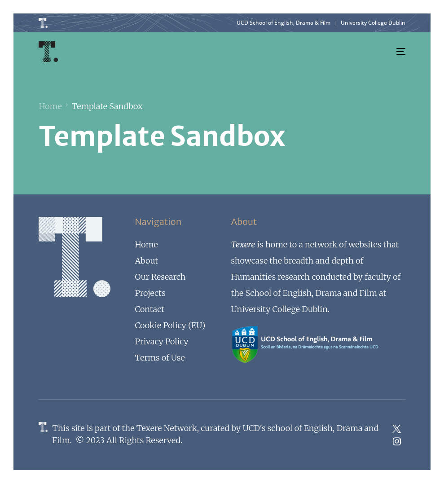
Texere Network (166, 428)
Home (146, 244)
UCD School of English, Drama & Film (283, 22)
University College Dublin (373, 22)
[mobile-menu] (395, 51)
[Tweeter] (396, 428)
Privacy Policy (161, 341)
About (146, 260)
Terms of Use (160, 357)
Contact (149, 309)
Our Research (160, 277)
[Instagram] (396, 441)
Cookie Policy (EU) (170, 325)
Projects (150, 293)
